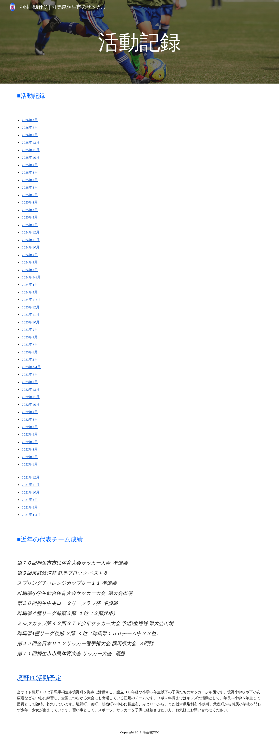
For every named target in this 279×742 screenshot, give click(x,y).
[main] (139, 41)
